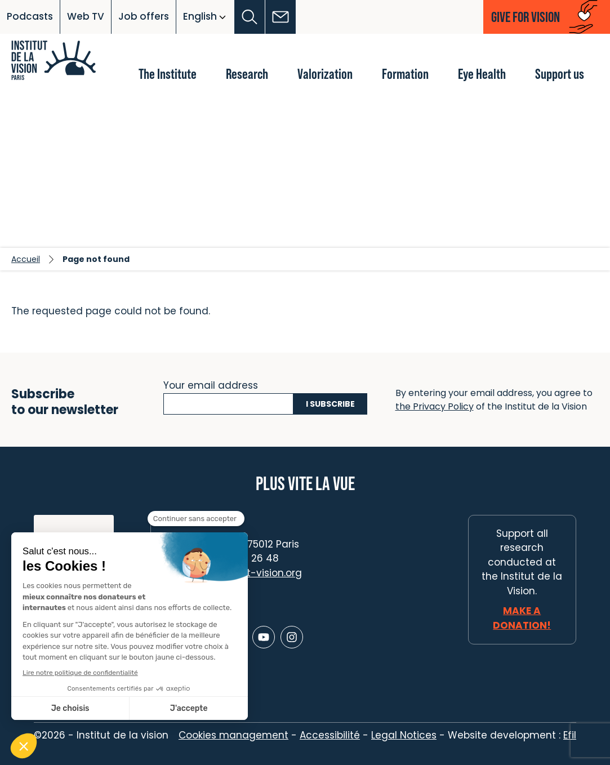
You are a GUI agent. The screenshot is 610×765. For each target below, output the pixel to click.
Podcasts (30, 16)
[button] (249, 17)
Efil (569, 735)
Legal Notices (404, 735)
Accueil (25, 259)
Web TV (85, 16)
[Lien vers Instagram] (291, 637)
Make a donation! (522, 618)
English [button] (200, 16)
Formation (405, 73)
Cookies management (233, 735)
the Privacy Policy (434, 406)
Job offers (143, 16)
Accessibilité (330, 735)
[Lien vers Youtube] (263, 637)
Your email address (210, 384)
